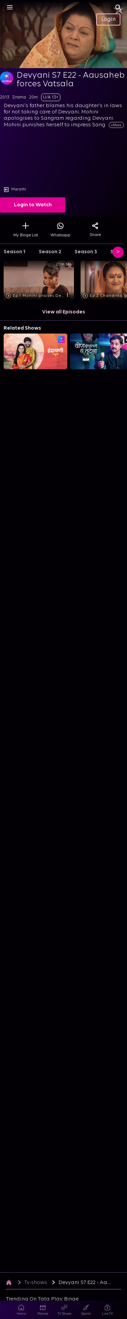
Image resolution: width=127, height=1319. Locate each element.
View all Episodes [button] (63, 312)
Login (108, 19)
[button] (40, 281)
